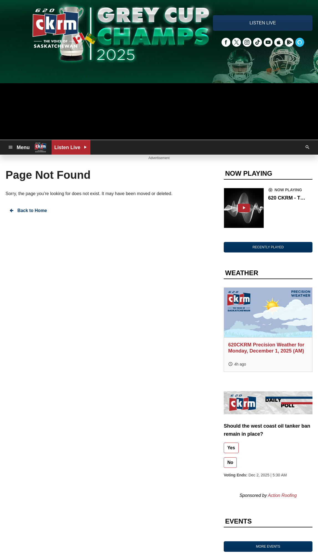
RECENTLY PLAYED (268, 247)
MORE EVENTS (268, 546)
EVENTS (238, 521)
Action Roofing (282, 495)
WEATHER (241, 273)
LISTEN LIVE (263, 23)
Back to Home (28, 210)
